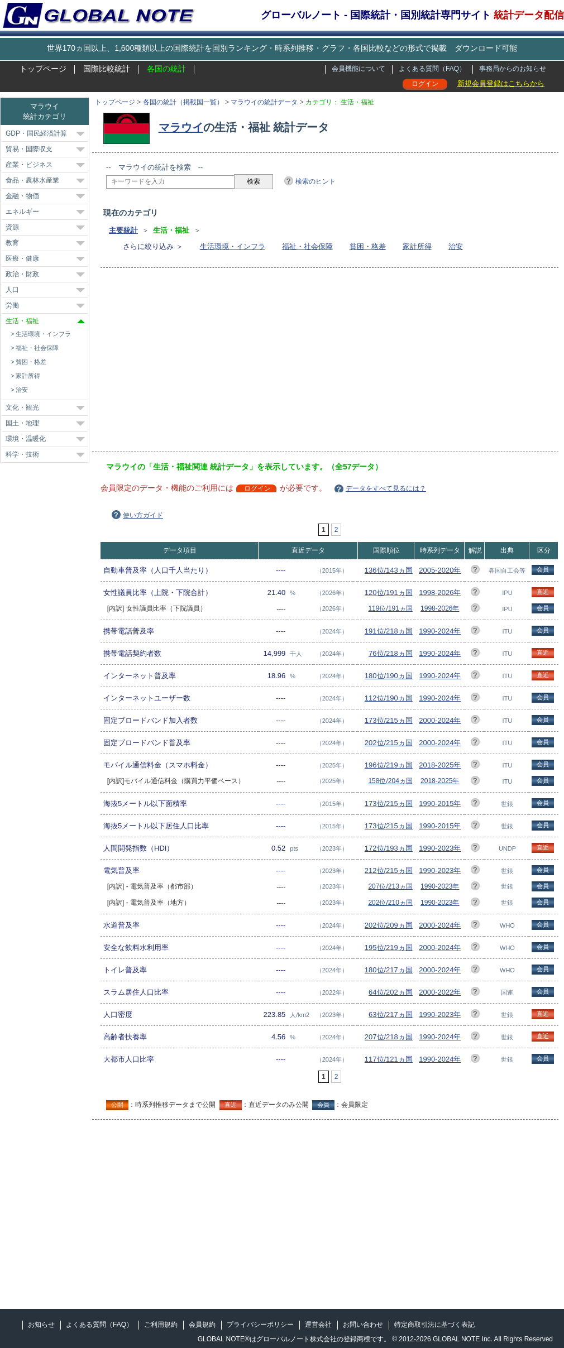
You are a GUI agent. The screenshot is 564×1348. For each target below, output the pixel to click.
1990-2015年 (440, 803)
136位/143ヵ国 (389, 570)
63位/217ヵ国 (391, 1014)
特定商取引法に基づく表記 (434, 1324)
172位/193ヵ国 (389, 848)
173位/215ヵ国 (389, 720)
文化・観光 (22, 407)
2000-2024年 (440, 720)
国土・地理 (22, 423)
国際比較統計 (106, 68)
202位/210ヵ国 (390, 902)
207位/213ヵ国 (390, 886)
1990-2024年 (440, 631)
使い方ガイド (143, 515)
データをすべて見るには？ (386, 488)
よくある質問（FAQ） (432, 69)
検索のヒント (315, 181)
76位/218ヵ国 (391, 653)
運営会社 (318, 1324)
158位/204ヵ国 (390, 781)
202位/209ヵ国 (389, 925)
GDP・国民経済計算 (36, 133)
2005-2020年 (440, 570)
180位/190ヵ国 (389, 675)
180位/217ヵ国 (389, 970)
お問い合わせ (363, 1324)
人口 (12, 290)
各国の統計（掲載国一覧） (183, 102)
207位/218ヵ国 (389, 1037)
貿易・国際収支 (29, 149)
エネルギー (22, 211)
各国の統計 (166, 68)
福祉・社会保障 (307, 246)
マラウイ (181, 127)
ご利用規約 (161, 1324)
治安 (455, 246)
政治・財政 (22, 274)
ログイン (425, 84)
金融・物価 (22, 196)
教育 (12, 243)
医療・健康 (22, 258)
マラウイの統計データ (264, 102)
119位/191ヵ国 (390, 608)
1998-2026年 (440, 592)
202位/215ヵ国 (389, 742)
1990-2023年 (440, 848)
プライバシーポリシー (260, 1324)
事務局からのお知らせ (512, 69)
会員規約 (202, 1324)
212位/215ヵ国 (389, 870)
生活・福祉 (22, 321)
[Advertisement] (244, 363)
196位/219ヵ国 (389, 765)
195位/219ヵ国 (389, 947)
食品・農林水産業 (32, 180)
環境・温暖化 (26, 439)
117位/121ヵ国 (389, 1059)
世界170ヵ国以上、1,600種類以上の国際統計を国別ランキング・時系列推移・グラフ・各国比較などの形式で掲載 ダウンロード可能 (282, 48)
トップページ (43, 68)
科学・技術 (22, 454)
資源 (12, 227)
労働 (12, 305)
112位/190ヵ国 (389, 698)
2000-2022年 (440, 992)
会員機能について (358, 69)
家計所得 (417, 246)
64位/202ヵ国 (391, 992)
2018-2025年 (440, 765)
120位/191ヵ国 (389, 592)
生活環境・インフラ (232, 246)
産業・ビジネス (29, 165)
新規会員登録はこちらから (500, 83)
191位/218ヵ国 (389, 631)
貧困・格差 (368, 246)
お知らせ (41, 1324)
